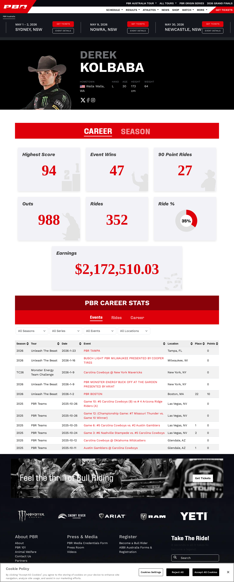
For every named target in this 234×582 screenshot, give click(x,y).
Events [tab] (96, 316)
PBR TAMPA (92, 350)
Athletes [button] (149, 9)
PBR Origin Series (192, 3)
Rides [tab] (116, 317)
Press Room (75, 547)
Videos (71, 552)
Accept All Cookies (206, 572)
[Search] (199, 558)
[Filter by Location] (134, 330)
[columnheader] (22, 343)
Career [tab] (137, 317)
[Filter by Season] (32, 330)
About (19, 543)
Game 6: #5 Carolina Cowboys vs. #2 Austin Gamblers (122, 425)
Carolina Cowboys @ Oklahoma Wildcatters (115, 440)
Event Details (63, 31)
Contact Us (23, 556)
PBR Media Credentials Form (87, 543)
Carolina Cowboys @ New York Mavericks (113, 372)
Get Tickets (63, 24)
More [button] (201, 9)
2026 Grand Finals (220, 3)
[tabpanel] (117, 28)
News (165, 9)
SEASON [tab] (135, 131)
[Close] (228, 572)
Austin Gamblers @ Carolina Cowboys (111, 448)
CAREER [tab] (98, 130)
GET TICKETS (224, 9)
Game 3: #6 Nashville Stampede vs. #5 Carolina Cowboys (124, 433)
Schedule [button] (113, 9)
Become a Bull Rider (133, 543)
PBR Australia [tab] (9, 16)
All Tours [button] (167, 3)
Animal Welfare (25, 552)
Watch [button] (187, 9)
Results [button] (132, 9)
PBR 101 (20, 547)
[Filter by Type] (100, 330)
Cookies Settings (151, 572)
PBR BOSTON (93, 394)
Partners (21, 560)
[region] (117, 572)
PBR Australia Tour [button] (140, 3)
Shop (175, 9)
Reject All (178, 572)
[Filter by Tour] (66, 330)
